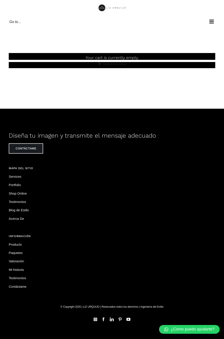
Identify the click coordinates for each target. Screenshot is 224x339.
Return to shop (114, 64)
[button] (189, 329)
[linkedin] (112, 319)
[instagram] (95, 319)
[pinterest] (120, 319)
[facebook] (103, 319)
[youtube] (128, 319)
